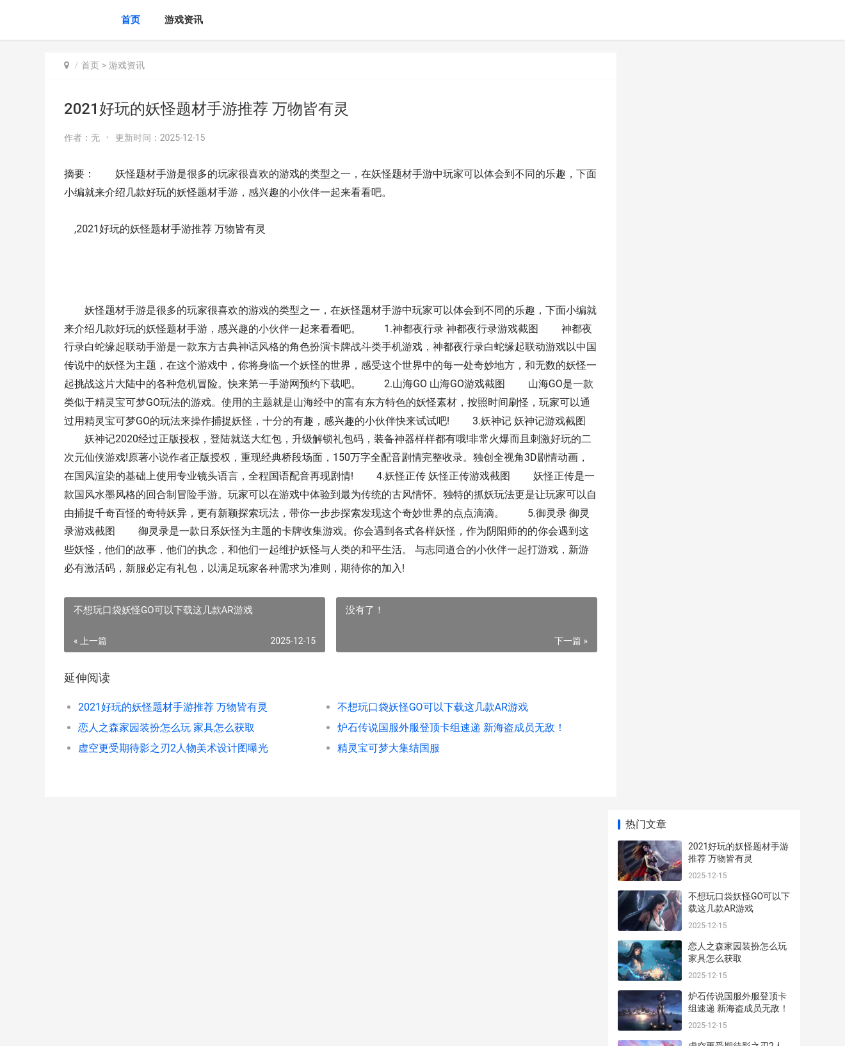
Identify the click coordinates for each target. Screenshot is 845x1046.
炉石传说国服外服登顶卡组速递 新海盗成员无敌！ (438, 745)
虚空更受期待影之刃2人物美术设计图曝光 (173, 766)
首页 (130, 20)
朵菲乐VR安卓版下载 (729, 875)
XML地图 (276, 1025)
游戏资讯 (184, 20)
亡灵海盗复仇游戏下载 (733, 775)
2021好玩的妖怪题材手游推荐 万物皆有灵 (173, 725)
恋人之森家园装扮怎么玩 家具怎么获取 (166, 745)
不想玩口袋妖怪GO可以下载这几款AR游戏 (421, 725)
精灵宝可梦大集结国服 (377, 766)
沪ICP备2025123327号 (219, 1025)
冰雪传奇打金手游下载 (733, 382)
